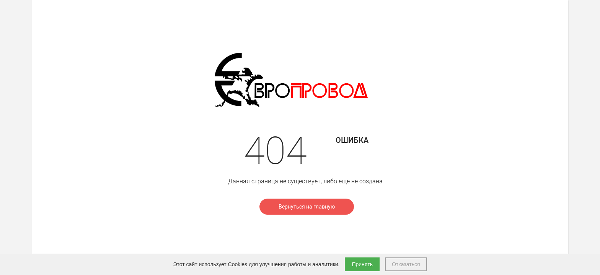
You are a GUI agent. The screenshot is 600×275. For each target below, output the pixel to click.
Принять (362, 264)
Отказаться (406, 264)
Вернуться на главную (307, 207)
